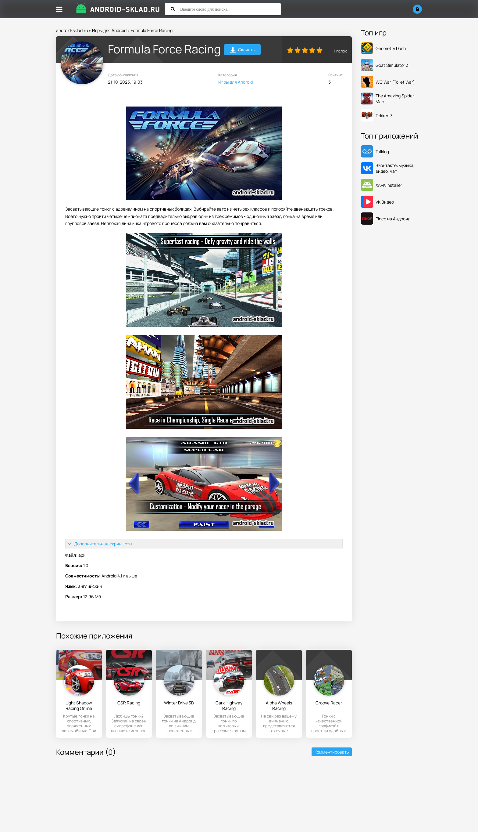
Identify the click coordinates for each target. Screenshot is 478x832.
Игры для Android (109, 30)
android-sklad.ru (72, 30)
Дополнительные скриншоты (103, 544)
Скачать (242, 50)
